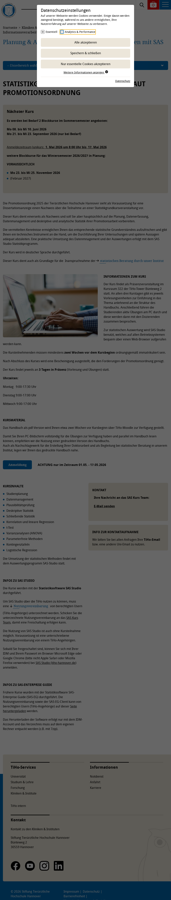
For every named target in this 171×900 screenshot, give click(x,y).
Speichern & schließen (85, 53)
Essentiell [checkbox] (51, 32)
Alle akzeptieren (85, 42)
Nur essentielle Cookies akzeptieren (85, 64)
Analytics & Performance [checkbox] (80, 32)
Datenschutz (122, 81)
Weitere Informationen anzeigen (86, 72)
